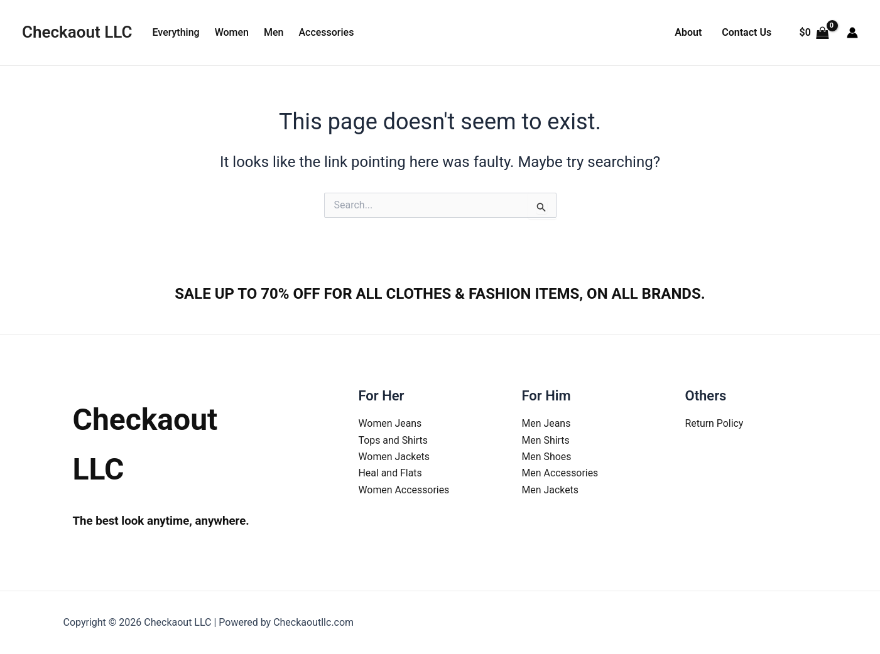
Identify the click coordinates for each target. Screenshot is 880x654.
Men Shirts (546, 440)
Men (273, 32)
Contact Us (746, 32)
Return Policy (714, 423)
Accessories (326, 32)
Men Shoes (547, 457)
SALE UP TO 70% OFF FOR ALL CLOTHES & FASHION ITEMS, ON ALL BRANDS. (440, 294)
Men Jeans (546, 423)
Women (232, 32)
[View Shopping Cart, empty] (814, 32)
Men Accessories (560, 473)
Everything (175, 32)
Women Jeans (391, 423)
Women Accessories (404, 490)
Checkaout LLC (77, 32)
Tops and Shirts (393, 440)
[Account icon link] (852, 32)
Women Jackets (394, 457)
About (688, 32)
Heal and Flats (391, 473)
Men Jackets (550, 490)
